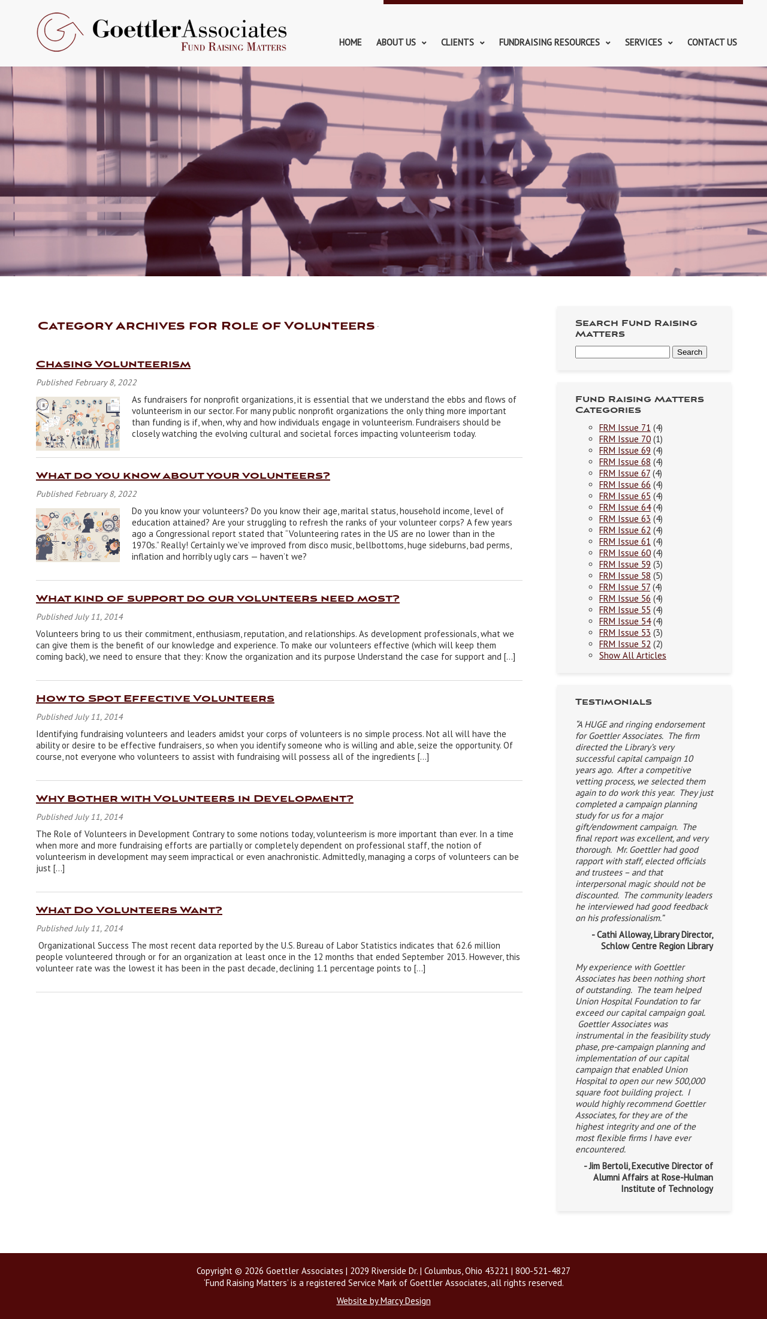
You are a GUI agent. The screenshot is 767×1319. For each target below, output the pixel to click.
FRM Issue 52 (625, 644)
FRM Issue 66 (625, 484)
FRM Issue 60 (625, 553)
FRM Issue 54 (625, 621)
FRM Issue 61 (625, 541)
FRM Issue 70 (625, 439)
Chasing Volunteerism (113, 364)
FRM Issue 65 (625, 496)
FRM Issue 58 (625, 575)
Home (350, 42)
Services (643, 42)
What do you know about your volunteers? (183, 476)
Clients (457, 42)
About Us (396, 42)
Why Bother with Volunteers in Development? (195, 799)
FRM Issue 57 (624, 587)
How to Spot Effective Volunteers (155, 699)
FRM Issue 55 (625, 609)
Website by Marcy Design (384, 1300)
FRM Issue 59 (625, 564)
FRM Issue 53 (625, 632)
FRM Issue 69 (625, 450)
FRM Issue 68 (625, 461)
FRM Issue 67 (624, 473)
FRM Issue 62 (625, 530)
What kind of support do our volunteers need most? (218, 599)
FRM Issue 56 (625, 598)
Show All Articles (632, 655)
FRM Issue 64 (625, 507)
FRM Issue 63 (625, 518)
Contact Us (712, 42)
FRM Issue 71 (625, 427)
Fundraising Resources (549, 42)
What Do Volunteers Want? (129, 910)
